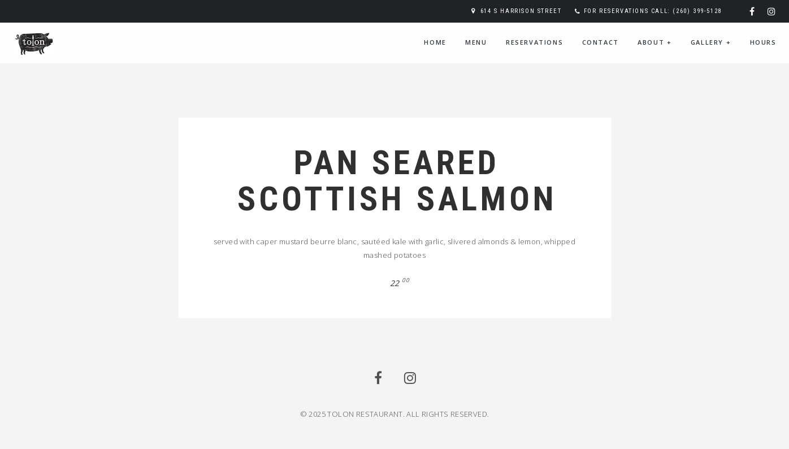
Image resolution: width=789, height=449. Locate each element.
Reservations (534, 42)
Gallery (711, 42)
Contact (600, 42)
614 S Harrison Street (521, 11)
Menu (476, 42)
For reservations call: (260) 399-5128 (653, 11)
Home (435, 42)
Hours (763, 42)
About (654, 42)
